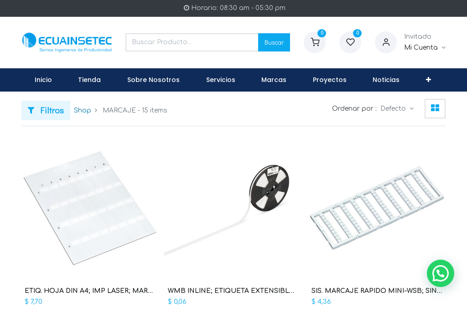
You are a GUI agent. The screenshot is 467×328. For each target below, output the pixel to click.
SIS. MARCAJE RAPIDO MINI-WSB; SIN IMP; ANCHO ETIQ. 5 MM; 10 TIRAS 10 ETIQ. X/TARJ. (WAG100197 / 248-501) (376, 290)
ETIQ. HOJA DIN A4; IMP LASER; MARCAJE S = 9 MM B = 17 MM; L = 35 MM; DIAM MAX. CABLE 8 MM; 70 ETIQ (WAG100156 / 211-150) (90, 290)
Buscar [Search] (274, 42)
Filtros (46, 110)
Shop (82, 110)
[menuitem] (43, 80)
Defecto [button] (394, 108)
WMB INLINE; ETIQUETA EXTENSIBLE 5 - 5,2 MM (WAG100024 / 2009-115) (233, 290)
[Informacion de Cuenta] (425, 47)
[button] (428, 80)
